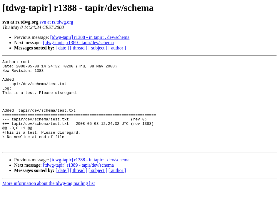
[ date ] (62, 47)
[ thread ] (78, 47)
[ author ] (117, 47)
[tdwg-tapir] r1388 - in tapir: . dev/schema (90, 37)
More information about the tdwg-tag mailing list (48, 200)
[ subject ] (97, 47)
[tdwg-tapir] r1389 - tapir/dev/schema (78, 42)
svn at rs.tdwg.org (56, 21)
